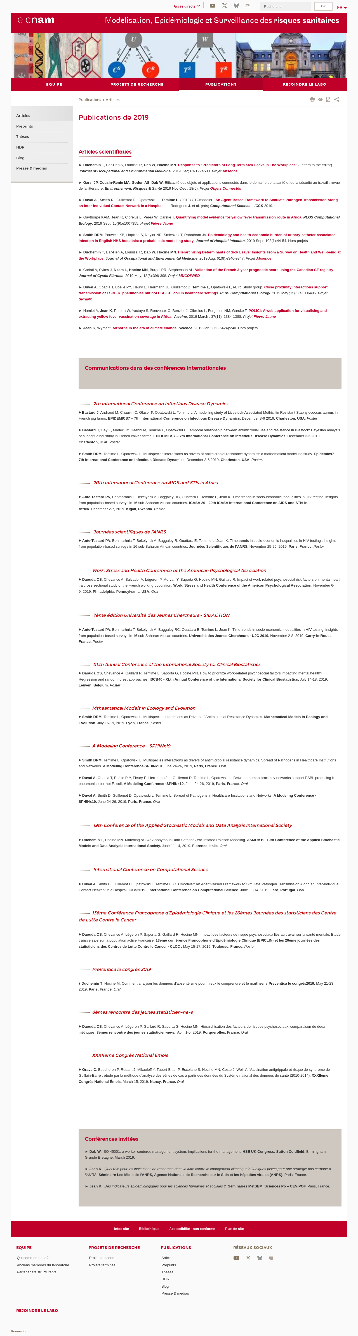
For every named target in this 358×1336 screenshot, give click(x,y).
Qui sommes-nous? (32, 1258)
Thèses (22, 137)
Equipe (24, 1247)
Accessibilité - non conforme (192, 1229)
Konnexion (19, 1331)
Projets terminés (102, 1265)
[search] (285, 6)
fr (340, 7)
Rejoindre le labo (37, 1310)
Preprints (24, 126)
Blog (20, 158)
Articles (113, 99)
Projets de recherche (114, 1247)
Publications (90, 99)
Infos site (121, 1229)
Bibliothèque (149, 1229)
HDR (20, 147)
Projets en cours (102, 1258)
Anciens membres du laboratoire (43, 1265)
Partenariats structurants (36, 1272)
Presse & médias (31, 168)
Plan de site (234, 1229)
